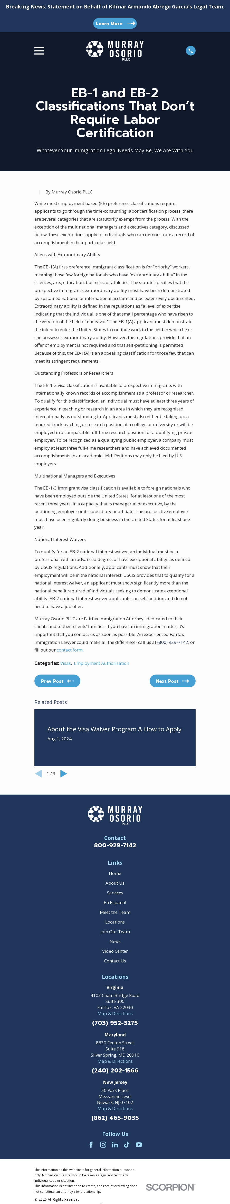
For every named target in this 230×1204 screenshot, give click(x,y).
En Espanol (115, 902)
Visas (65, 663)
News (115, 941)
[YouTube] (139, 1145)
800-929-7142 (115, 845)
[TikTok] (127, 1145)
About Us (115, 883)
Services (115, 893)
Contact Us (115, 961)
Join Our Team (115, 932)
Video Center (115, 951)
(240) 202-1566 (115, 1071)
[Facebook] (91, 1145)
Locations (115, 922)
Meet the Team (115, 912)
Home (115, 873)
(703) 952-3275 (115, 1023)
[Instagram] (103, 1145)
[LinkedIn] (115, 1145)
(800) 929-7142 (172, 642)
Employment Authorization (101, 663)
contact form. (70, 650)
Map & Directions (115, 1013)
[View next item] (64, 774)
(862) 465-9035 (115, 1118)
